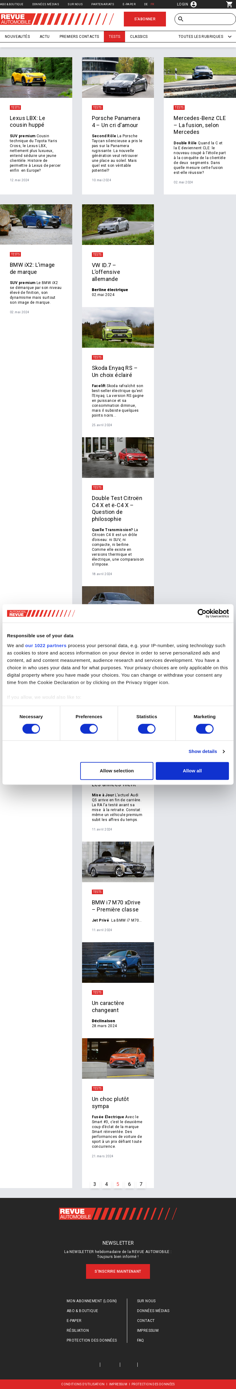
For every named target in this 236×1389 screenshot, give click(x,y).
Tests (114, 36)
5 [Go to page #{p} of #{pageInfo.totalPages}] (117, 1184)
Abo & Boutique (12, 4)
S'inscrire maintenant (118, 1271)
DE (146, 4)
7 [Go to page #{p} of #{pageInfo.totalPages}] (141, 1184)
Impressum (148, 1330)
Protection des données (92, 1340)
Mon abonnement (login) (92, 1301)
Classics (139, 36)
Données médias (45, 4)
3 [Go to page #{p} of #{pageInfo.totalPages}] (94, 1184)
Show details (203, 751)
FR (152, 4)
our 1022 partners (45, 645)
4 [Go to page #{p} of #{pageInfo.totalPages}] (106, 1184)
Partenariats (102, 4)
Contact (146, 1321)
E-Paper (129, 4)
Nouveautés (17, 36)
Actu (45, 36)
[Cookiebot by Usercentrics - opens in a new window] (202, 613)
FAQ (140, 1340)
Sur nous (75, 4)
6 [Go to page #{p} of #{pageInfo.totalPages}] (129, 1184)
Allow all (192, 771)
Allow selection (117, 771)
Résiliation (78, 1330)
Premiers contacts (79, 36)
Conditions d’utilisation (83, 1384)
